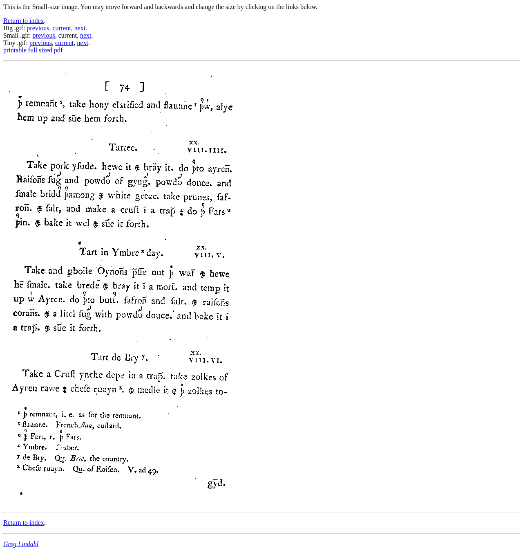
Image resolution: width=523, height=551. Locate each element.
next (80, 28)
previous (38, 28)
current (61, 28)
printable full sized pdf (33, 50)
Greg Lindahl (20, 543)
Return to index (23, 20)
